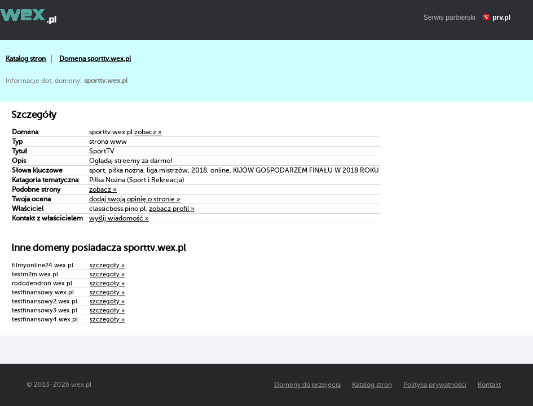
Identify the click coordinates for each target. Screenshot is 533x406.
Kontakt (489, 385)
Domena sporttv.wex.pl (95, 59)
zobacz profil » (172, 209)
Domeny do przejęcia (307, 385)
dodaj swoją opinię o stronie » (134, 199)
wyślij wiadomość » (119, 218)
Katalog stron (26, 59)
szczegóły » (107, 265)
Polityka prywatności (434, 385)
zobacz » (148, 132)
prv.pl (501, 17)
